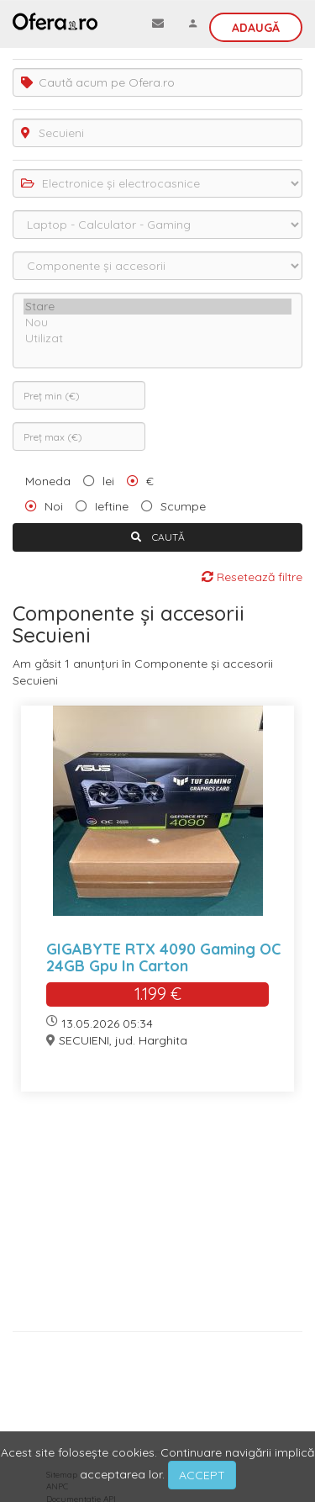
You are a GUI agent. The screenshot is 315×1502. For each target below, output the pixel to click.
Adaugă (256, 27)
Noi (54, 506)
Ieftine (112, 506)
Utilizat (157, 338)
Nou (157, 323)
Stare (157, 307)
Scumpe (183, 506)
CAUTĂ (158, 537)
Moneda (48, 481)
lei (108, 481)
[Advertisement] (157, 1217)
